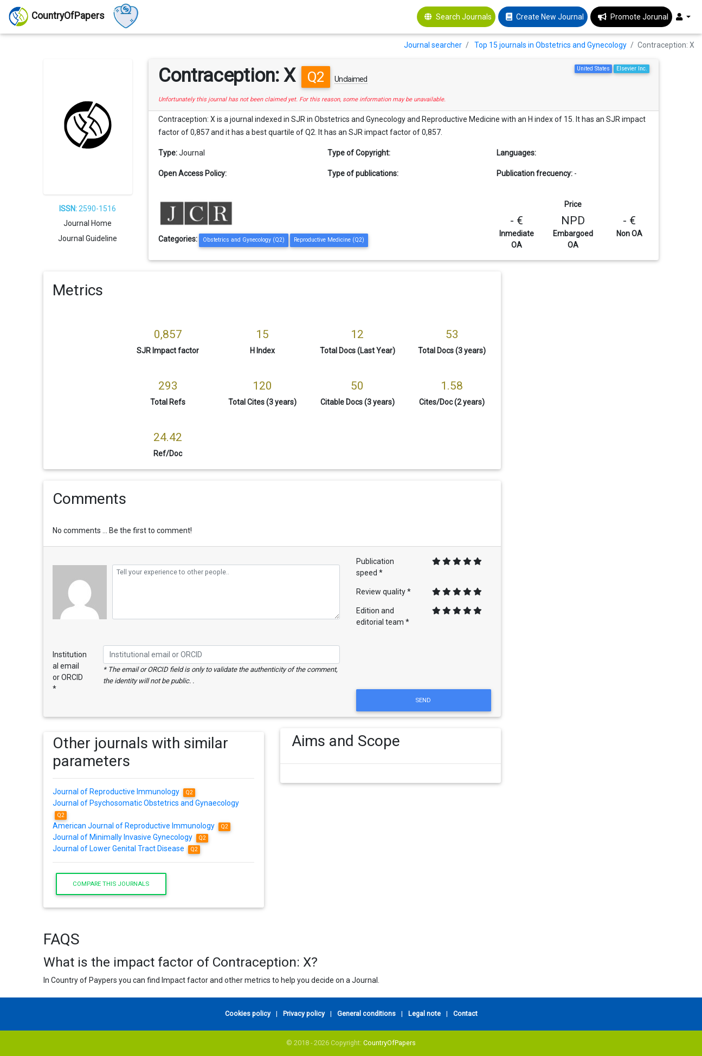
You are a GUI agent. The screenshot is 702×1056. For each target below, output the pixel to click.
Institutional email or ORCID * (70, 671)
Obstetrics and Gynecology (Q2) (244, 239)
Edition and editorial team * (382, 616)
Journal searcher (433, 45)
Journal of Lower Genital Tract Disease (126, 848)
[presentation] (424, 660)
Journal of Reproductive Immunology (124, 791)
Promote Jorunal (639, 16)
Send (424, 700)
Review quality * (383, 591)
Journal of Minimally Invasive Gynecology (130, 837)
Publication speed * (375, 567)
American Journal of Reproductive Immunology (141, 825)
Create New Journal (550, 16)
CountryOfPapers (389, 1043)
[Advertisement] (588, 434)
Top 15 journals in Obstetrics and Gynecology (550, 45)
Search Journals (464, 16)
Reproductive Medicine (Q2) (329, 239)
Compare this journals (111, 883)
